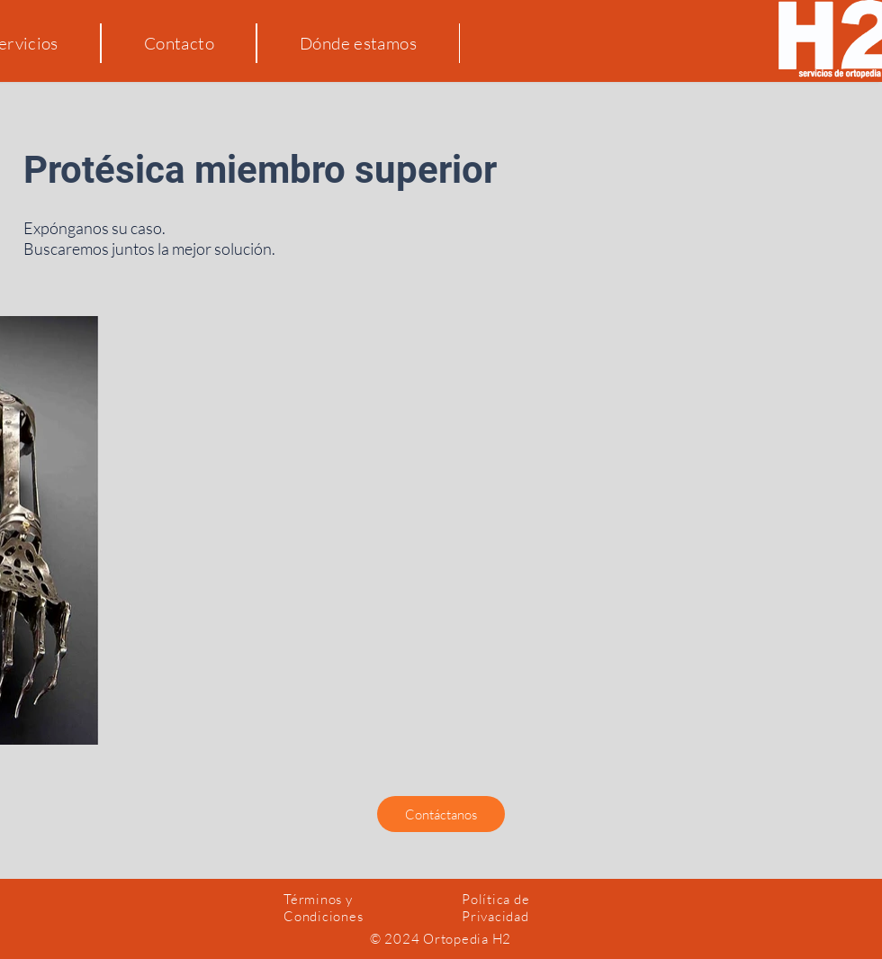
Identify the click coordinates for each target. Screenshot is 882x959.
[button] (441, 814)
